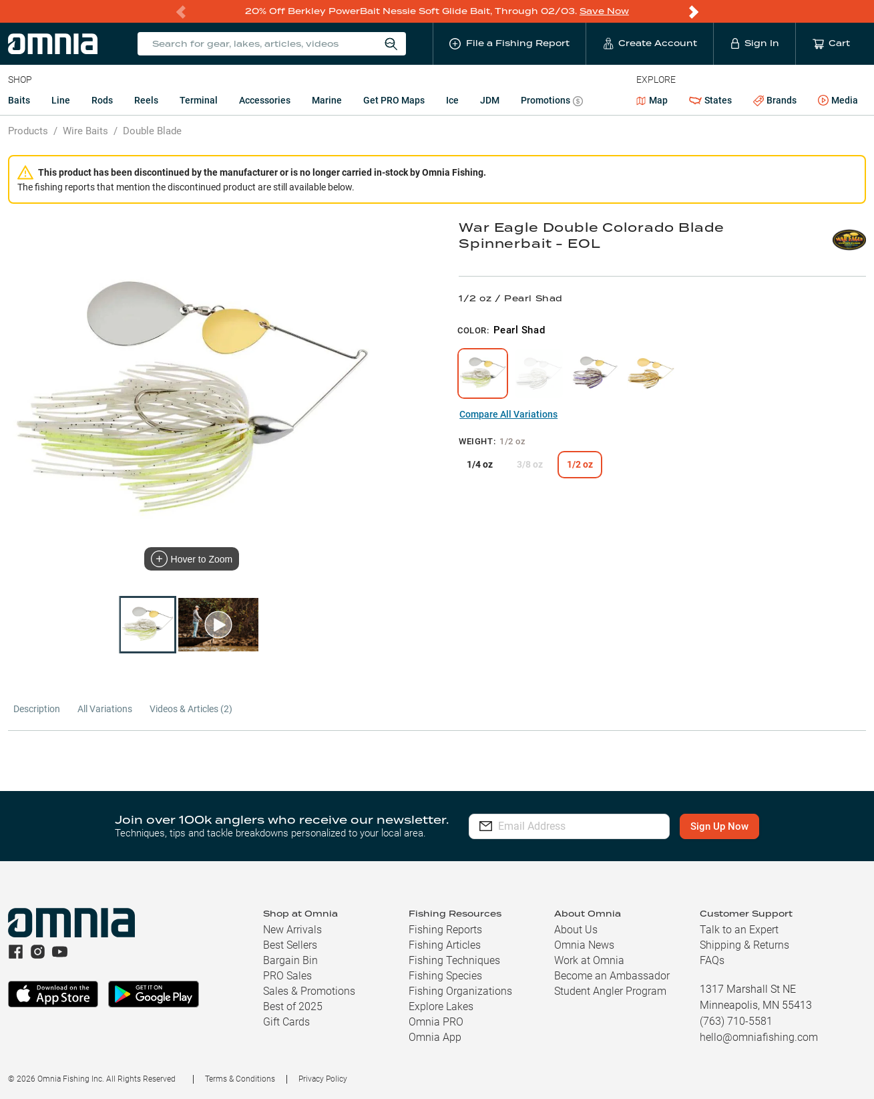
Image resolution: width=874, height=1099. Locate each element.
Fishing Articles (445, 945)
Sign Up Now (724, 826)
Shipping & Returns (744, 945)
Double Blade (152, 131)
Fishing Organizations (460, 991)
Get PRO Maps (394, 100)
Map (652, 100)
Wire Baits (85, 131)
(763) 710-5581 (736, 1021)
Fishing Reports (445, 929)
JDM (489, 100)
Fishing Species (445, 975)
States (710, 100)
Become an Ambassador (612, 975)
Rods (102, 100)
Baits (19, 100)
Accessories (264, 100)
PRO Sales (287, 975)
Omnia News (584, 945)
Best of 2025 (292, 1006)
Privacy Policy (322, 1079)
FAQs (712, 960)
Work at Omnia (589, 960)
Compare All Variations (508, 414)
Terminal (199, 100)
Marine (327, 100)
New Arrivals (292, 929)
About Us (576, 929)
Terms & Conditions (240, 1079)
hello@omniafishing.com (759, 1037)
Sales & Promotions (309, 991)
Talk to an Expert (739, 929)
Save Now (604, 11)
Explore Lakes (441, 1006)
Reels (146, 100)
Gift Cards (286, 1021)
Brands (775, 100)
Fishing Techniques (454, 960)
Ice (452, 100)
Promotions (552, 102)
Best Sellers (290, 945)
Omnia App (435, 1037)
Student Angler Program (610, 991)
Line (60, 100)
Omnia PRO (436, 1021)
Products (28, 131)
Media (838, 101)
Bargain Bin (290, 960)
